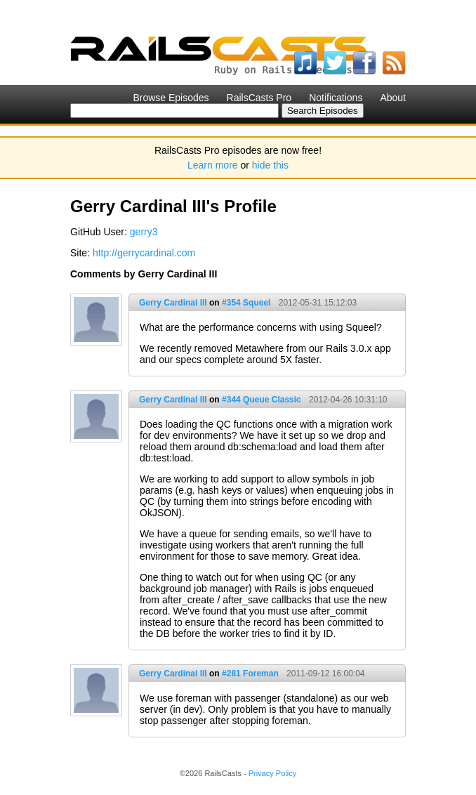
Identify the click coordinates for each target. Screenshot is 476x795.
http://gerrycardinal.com (144, 252)
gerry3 (144, 231)
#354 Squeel (246, 303)
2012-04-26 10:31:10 (348, 400)
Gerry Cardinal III (173, 303)
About (393, 97)
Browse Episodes (171, 97)
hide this (270, 165)
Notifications (335, 97)
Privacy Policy (272, 773)
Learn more (212, 165)
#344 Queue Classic (261, 400)
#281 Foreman (250, 673)
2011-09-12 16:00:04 (325, 673)
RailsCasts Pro (259, 97)
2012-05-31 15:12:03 (318, 303)
